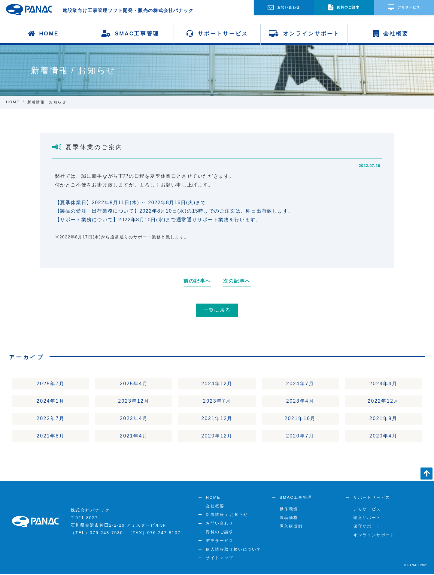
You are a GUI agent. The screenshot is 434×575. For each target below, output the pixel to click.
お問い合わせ (219, 524)
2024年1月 (51, 401)
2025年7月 (51, 383)
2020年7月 (300, 436)
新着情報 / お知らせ (227, 515)
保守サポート (367, 527)
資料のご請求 (219, 532)
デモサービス (219, 541)
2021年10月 (300, 419)
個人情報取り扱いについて (233, 550)
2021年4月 (134, 436)
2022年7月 (51, 419)
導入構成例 (291, 527)
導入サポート (367, 518)
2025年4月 (134, 383)
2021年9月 (383, 419)
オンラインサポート (304, 33)
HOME (43, 33)
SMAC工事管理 (130, 33)
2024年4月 (383, 383)
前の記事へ (197, 280)
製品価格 (289, 518)
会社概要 (390, 33)
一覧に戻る (217, 310)
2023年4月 (300, 401)
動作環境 (289, 509)
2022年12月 (383, 401)
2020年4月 (383, 436)
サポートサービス (217, 33)
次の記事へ (237, 280)
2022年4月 (134, 419)
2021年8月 (51, 436)
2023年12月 (134, 401)
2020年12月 (217, 436)
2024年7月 (300, 383)
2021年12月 (217, 419)
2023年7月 (217, 401)
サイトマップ (219, 558)
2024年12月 (217, 383)
